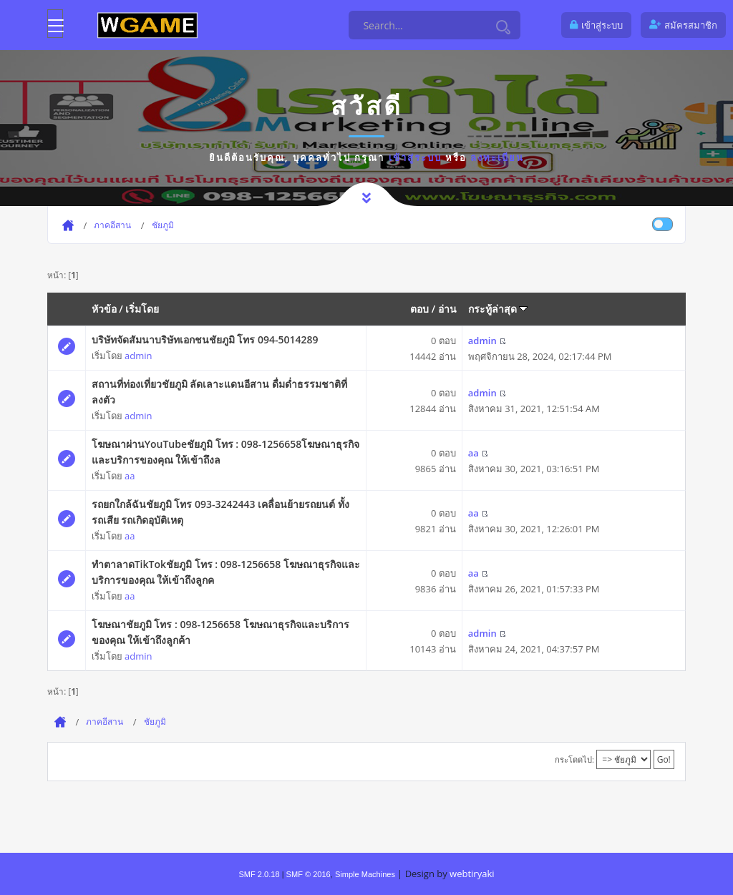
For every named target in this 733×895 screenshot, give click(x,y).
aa (130, 475)
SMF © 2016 (308, 874)
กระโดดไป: (574, 759)
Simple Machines (365, 874)
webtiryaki (472, 873)
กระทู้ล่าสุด (498, 309)
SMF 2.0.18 (258, 874)
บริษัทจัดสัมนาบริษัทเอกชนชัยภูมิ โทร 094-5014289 (205, 339)
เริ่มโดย (142, 309)
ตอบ (419, 309)
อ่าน (447, 309)
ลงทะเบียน (497, 157)
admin (138, 355)
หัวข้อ (104, 309)
